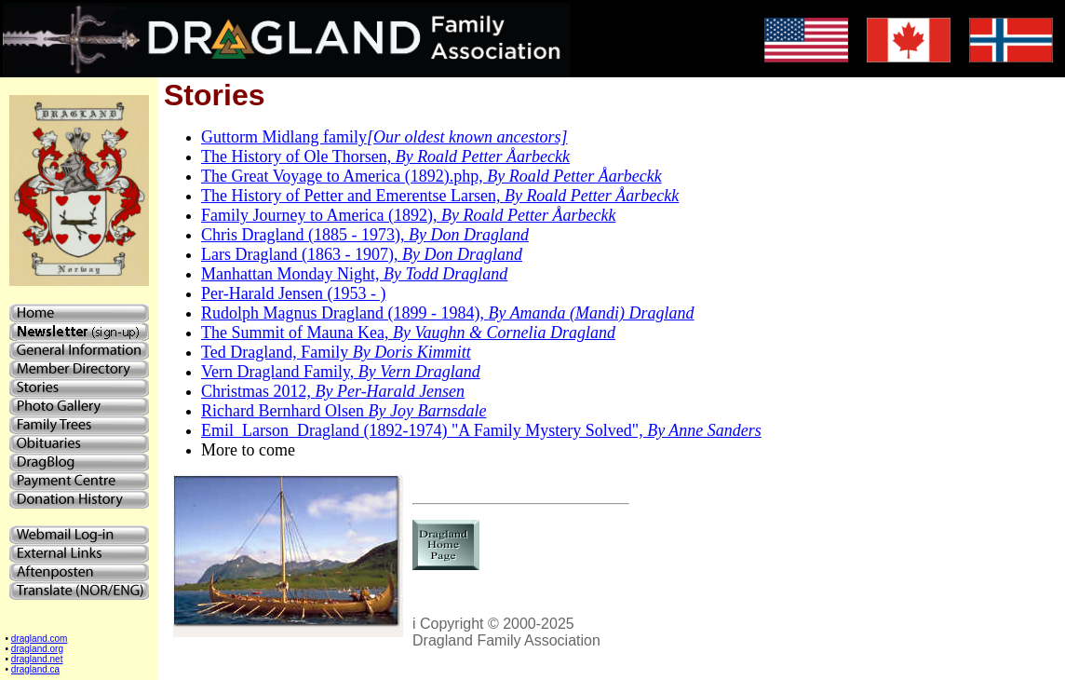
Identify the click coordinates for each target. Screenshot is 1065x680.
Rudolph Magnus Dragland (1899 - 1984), (447, 313)
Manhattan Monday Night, (354, 274)
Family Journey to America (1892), (408, 215)
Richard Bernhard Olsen (343, 410)
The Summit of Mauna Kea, (408, 332)
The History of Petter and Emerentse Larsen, (440, 195)
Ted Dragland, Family (336, 352)
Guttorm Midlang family (384, 137)
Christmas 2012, (333, 391)
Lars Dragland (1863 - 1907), (361, 254)
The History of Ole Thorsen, (385, 156)
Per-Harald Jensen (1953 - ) (293, 293)
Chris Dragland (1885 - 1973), (365, 234)
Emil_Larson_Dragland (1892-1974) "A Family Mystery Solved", (481, 430)
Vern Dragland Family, (340, 371)
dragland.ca (35, 669)
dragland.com (39, 638)
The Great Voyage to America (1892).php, (431, 176)
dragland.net (37, 659)
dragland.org (37, 649)
